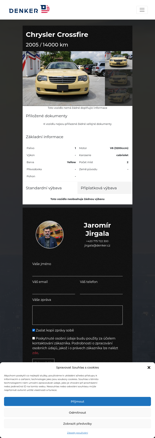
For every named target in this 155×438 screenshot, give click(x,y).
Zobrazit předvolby (77, 424)
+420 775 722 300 (97, 241)
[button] (149, 368)
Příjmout (77, 401)
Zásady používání (77, 432)
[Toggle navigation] (142, 10)
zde (35, 353)
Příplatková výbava (99, 187)
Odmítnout (77, 412)
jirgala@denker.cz (97, 245)
